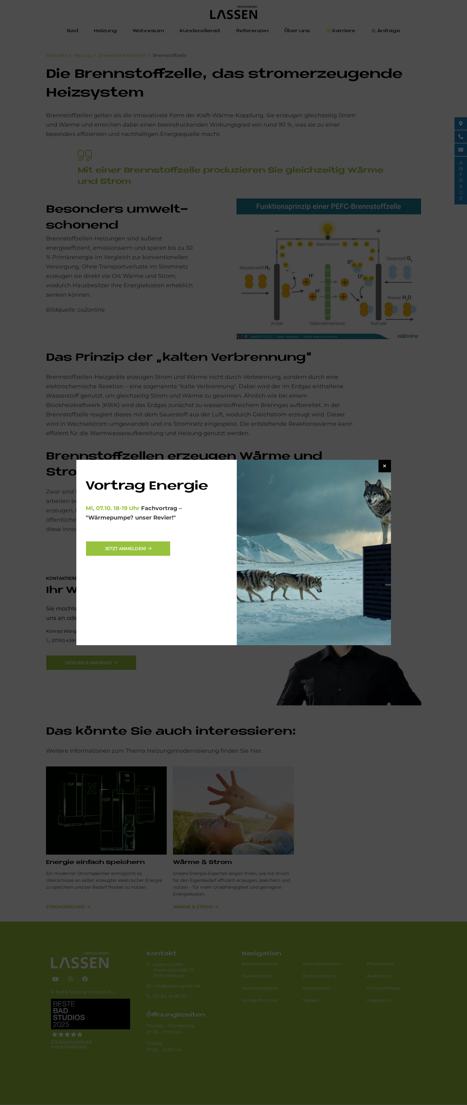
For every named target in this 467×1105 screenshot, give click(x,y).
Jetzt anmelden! (125, 548)
